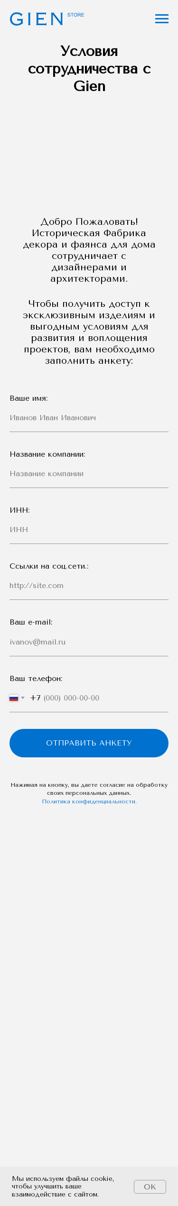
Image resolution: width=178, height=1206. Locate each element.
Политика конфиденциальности (88, 801)
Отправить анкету (89, 742)
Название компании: (47, 454)
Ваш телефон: (35, 678)
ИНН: (19, 510)
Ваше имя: (28, 398)
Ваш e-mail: (30, 621)
